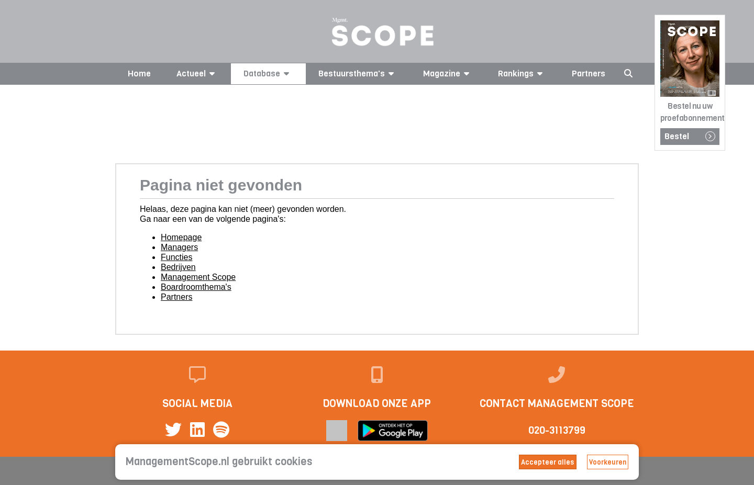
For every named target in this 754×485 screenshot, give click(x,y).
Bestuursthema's (357, 73)
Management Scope (198, 277)
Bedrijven (178, 267)
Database (268, 73)
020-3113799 (556, 430)
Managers (179, 247)
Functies (176, 257)
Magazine (448, 73)
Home (139, 73)
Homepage (181, 237)
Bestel (689, 136)
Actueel (197, 73)
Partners (588, 73)
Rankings (522, 73)
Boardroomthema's (196, 287)
